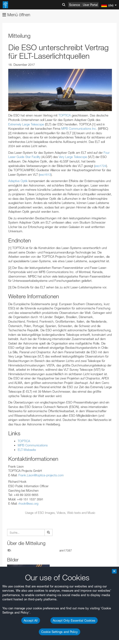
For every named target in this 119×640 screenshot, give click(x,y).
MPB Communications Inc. (79, 128)
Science (74, 5)
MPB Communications (33, 445)
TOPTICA (64, 115)
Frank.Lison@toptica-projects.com (41, 475)
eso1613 (45, 174)
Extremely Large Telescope (26, 124)
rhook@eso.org (28, 503)
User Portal (90, 5)
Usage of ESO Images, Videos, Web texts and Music (60, 513)
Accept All (31, 620)
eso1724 (100, 166)
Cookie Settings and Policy (59, 632)
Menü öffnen (16, 14)
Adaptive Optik (18, 181)
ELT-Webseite (27, 450)
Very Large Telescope (73, 157)
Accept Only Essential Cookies (74, 620)
